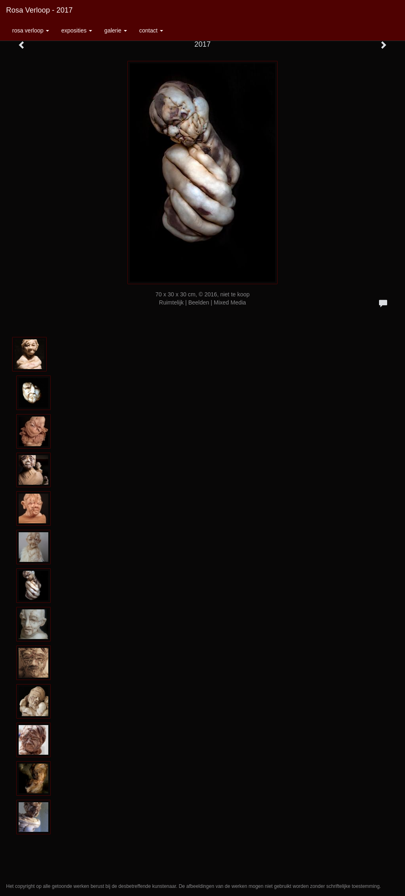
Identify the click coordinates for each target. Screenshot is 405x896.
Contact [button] (151, 30)
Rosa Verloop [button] (30, 30)
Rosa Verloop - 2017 (39, 10)
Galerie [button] (115, 30)
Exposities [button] (76, 30)
